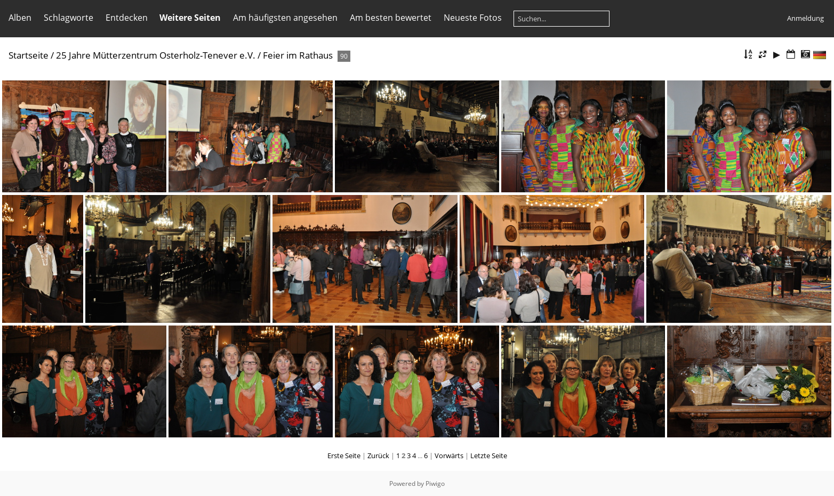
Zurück (378, 455)
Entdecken (127, 17)
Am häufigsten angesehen (285, 17)
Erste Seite (343, 455)
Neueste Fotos (473, 17)
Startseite (29, 55)
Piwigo (435, 483)
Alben (20, 17)
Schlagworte (68, 17)
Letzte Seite (488, 455)
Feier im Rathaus (298, 55)
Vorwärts (449, 455)
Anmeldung (805, 18)
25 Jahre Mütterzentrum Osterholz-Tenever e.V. (155, 55)
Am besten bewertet (390, 17)
